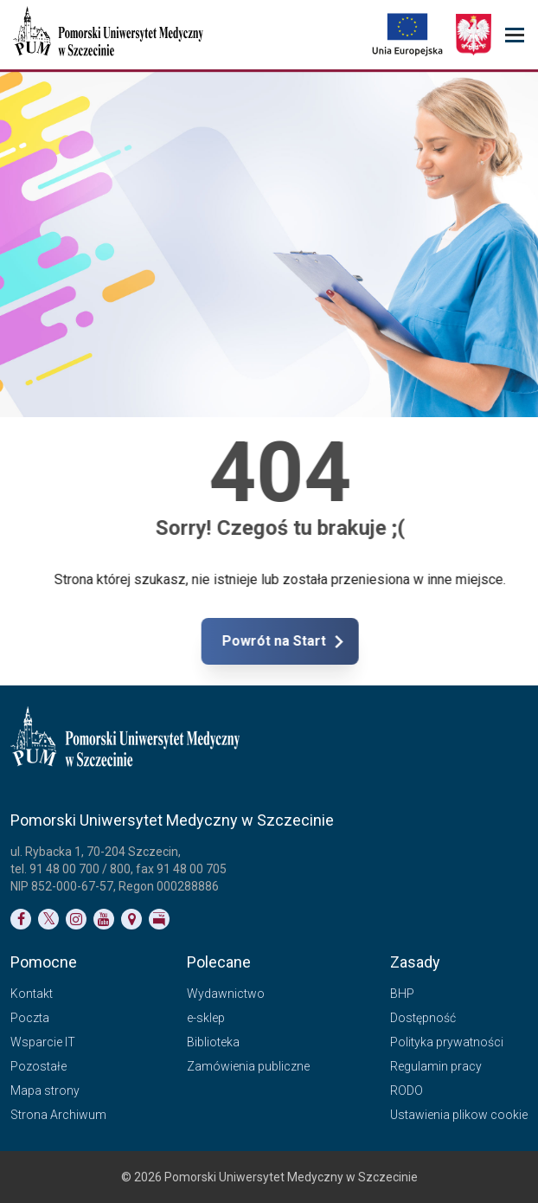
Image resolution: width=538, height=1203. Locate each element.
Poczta (29, 1018)
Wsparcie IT (42, 1042)
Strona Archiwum (58, 1115)
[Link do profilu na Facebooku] (20, 919)
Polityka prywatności (446, 1042)
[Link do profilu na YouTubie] (103, 919)
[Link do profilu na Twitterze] (48, 919)
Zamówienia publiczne (248, 1066)
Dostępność (423, 1018)
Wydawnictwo (226, 993)
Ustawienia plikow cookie (459, 1115)
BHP (402, 993)
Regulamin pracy (436, 1066)
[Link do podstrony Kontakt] (131, 919)
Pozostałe (38, 1066)
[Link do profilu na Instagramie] (76, 919)
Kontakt (31, 993)
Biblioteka (213, 1042)
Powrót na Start (335, 641)
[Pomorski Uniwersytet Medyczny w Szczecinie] (109, 34)
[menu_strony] (515, 35)
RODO (406, 1090)
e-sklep (206, 1018)
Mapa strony (45, 1090)
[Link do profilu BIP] (159, 919)
